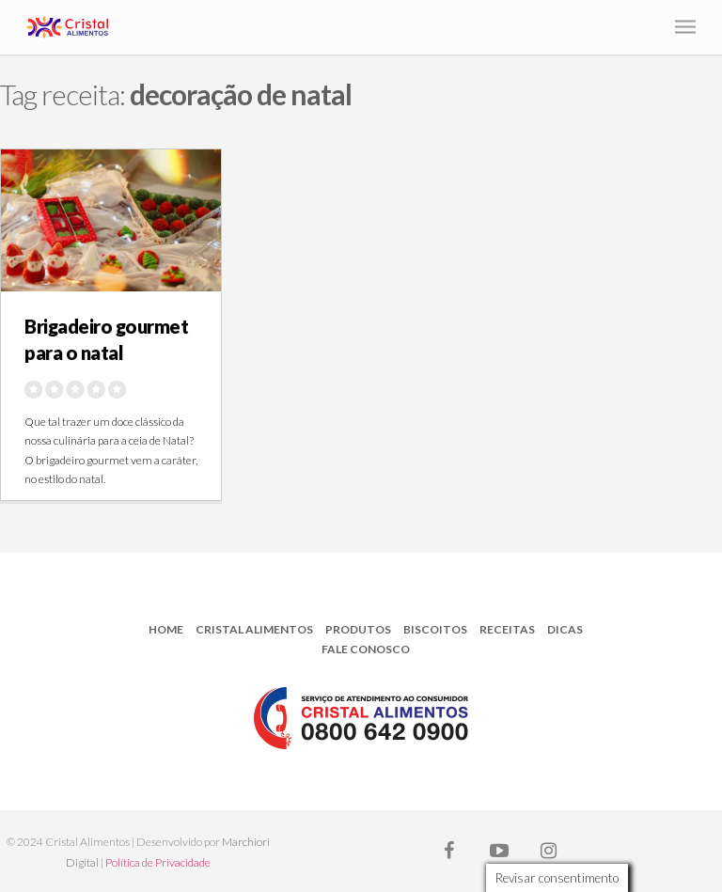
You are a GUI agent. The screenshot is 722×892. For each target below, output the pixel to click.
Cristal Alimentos (254, 629)
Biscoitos (435, 629)
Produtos (358, 629)
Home (166, 629)
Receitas (507, 629)
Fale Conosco (366, 649)
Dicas (565, 629)
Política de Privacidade (158, 862)
